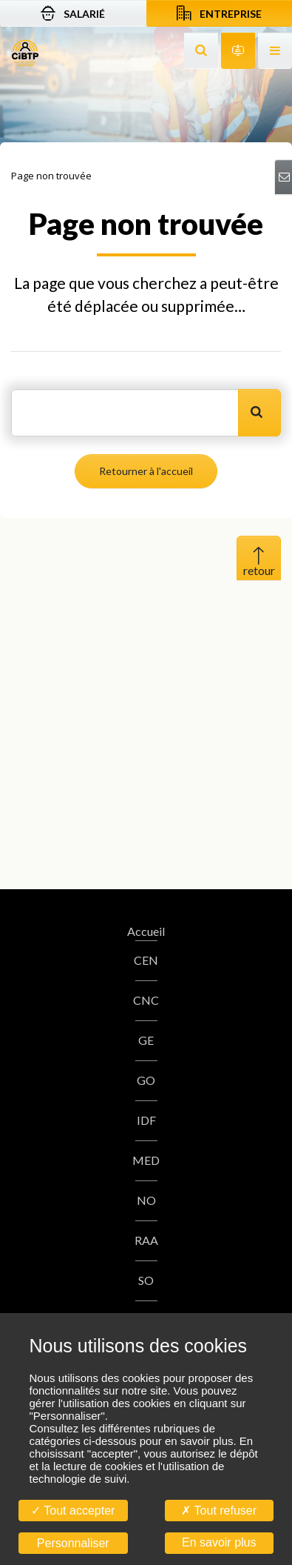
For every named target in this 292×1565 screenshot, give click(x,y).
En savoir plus (219, 1542)
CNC (146, 1000)
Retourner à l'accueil (146, 471)
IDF (146, 1120)
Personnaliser (73, 1543)
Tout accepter (73, 1510)
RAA (146, 1240)
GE (146, 1040)
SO (146, 1280)
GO (146, 1080)
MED (146, 1160)
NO (146, 1200)
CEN (146, 960)
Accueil (146, 931)
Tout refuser (219, 1510)
